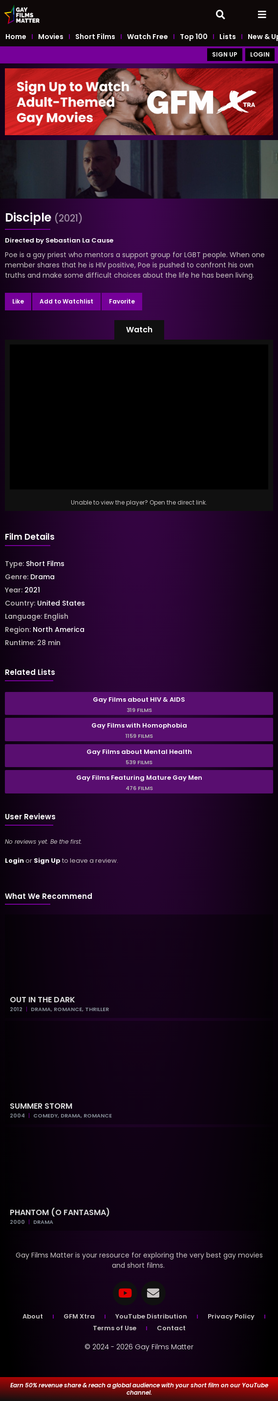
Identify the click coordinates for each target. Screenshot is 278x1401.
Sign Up (47, 860)
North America (59, 629)
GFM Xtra (79, 1316)
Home (15, 36)
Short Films (95, 36)
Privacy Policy (231, 1316)
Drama (42, 577)
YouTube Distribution (151, 1316)
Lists (227, 36)
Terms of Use (114, 1328)
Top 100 (194, 36)
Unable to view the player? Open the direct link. (139, 502)
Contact (171, 1328)
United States (61, 603)
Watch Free (147, 36)
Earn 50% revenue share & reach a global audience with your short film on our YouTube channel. (139, 1388)
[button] (139, 330)
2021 (32, 590)
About (32, 1316)
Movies (51, 36)
